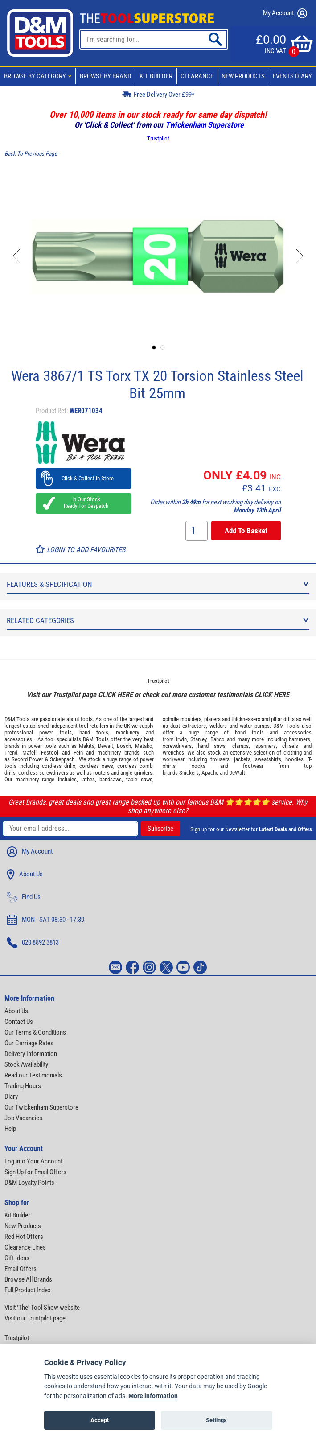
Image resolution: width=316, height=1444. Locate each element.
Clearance (197, 76)
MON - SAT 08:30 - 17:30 (45, 920)
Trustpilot (158, 138)
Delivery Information (30, 1054)
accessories (18, 739)
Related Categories (158, 620)
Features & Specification (158, 584)
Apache (209, 772)
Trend (10, 752)
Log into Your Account (33, 1161)
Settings (216, 1420)
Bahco (217, 739)
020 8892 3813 (33, 942)
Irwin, (182, 739)
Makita (86, 746)
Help (10, 1129)
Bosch (124, 746)
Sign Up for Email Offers (35, 1172)
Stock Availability (26, 1064)
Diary (11, 1097)
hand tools (93, 732)
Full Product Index (27, 1290)
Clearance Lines (25, 1247)
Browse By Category (39, 76)
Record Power (28, 759)
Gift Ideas (16, 1258)
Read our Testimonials (33, 1075)
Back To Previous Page (30, 153)
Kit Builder (156, 76)
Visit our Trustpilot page (35, 1318)
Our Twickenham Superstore (41, 1107)
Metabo (143, 746)
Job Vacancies (23, 1118)
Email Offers (20, 1269)
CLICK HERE (115, 694)
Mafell (29, 752)
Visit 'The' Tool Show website (42, 1308)
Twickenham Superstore (204, 124)
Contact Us (18, 1022)
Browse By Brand (105, 76)
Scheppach (62, 759)
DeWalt (237, 772)
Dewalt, (106, 746)
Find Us (24, 897)
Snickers (189, 772)
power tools (55, 732)
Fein (78, 752)
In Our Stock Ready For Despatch (83, 502)
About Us (25, 874)
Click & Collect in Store (83, 478)
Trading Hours (22, 1086)
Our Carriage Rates (28, 1043)
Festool (49, 752)
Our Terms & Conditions (35, 1032)
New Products (243, 76)
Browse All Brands (28, 1279)
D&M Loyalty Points (29, 1183)
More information (153, 1396)
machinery (127, 732)
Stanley (198, 739)
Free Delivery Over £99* (158, 94)
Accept (99, 1420)
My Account (285, 13)
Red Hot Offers (23, 1237)
